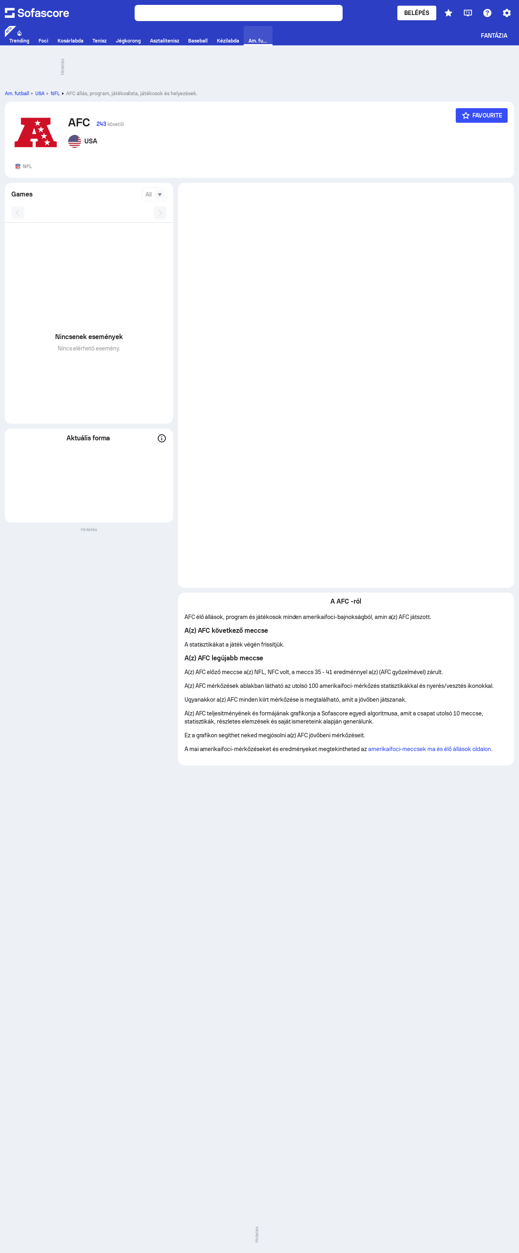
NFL (55, 93)
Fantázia (494, 35)
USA (40, 93)
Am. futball (17, 93)
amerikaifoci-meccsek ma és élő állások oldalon (429, 749)
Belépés (417, 13)
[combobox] (154, 194)
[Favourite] (482, 115)
